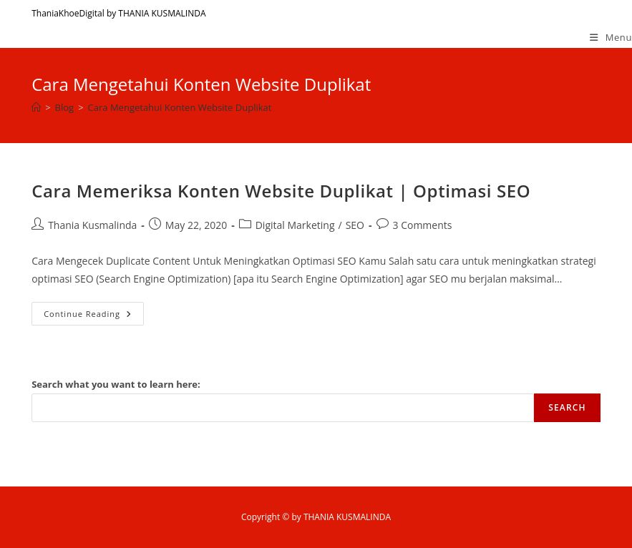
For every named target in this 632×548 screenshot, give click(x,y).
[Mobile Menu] (611, 37)
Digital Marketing (295, 225)
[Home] (36, 107)
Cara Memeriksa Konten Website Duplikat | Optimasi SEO (280, 190)
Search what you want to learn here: (115, 384)
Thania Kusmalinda (92, 225)
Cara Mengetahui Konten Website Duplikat (180, 107)
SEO (355, 225)
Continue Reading (94, 316)
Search (567, 407)
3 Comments (422, 225)
